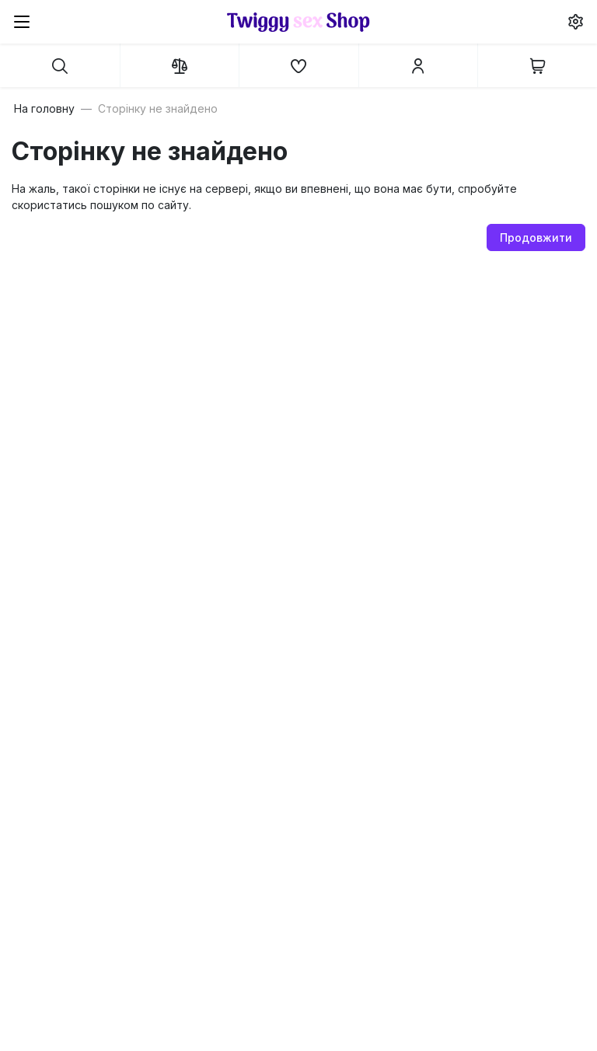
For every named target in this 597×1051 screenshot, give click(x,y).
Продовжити (536, 237)
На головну (44, 109)
